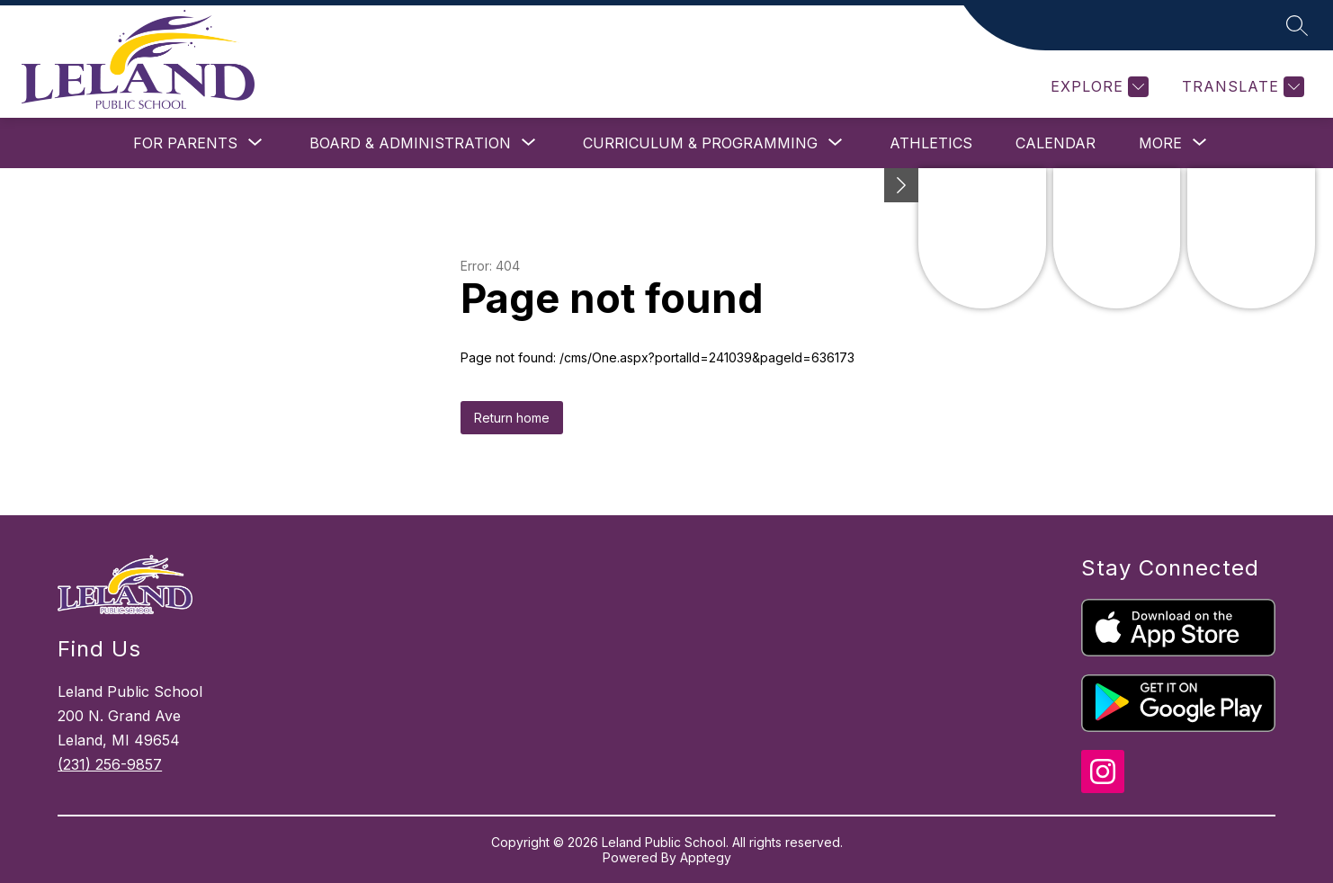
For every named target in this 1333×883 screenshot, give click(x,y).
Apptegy (705, 857)
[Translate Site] (1240, 87)
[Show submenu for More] (1160, 143)
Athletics (931, 143)
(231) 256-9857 (110, 764)
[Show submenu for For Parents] (185, 143)
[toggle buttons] (901, 185)
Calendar (1055, 143)
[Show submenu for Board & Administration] (410, 143)
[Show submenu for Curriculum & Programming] (700, 143)
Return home (512, 417)
